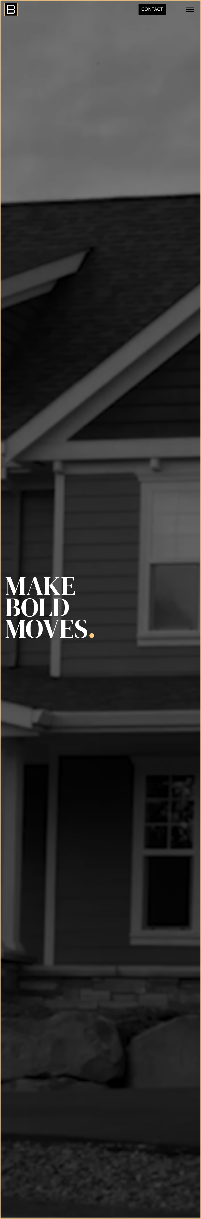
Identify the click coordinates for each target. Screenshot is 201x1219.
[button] (190, 9)
